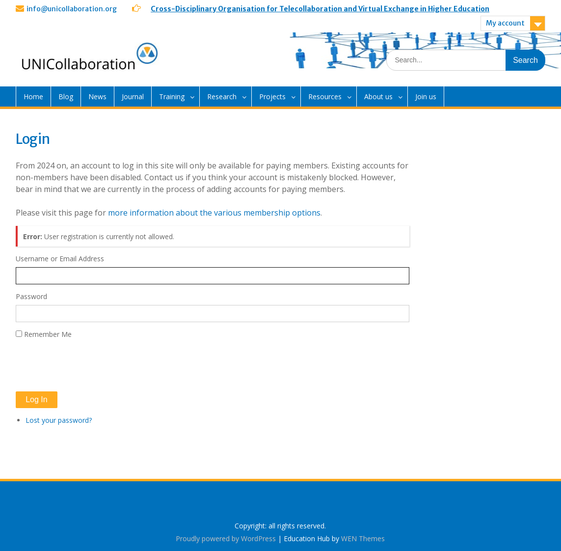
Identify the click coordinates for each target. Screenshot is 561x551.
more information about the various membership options (214, 212)
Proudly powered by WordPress (226, 538)
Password (31, 296)
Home (33, 96)
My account (505, 23)
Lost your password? (59, 420)
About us (378, 96)
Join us (425, 96)
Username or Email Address (60, 258)
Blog (65, 96)
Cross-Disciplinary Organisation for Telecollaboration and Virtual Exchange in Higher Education (320, 8)
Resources (325, 96)
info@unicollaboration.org (72, 8)
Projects (272, 96)
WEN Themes (363, 538)
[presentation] (90, 365)
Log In (36, 399)
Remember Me (48, 334)
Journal (133, 96)
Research (222, 96)
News (97, 96)
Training (172, 96)
